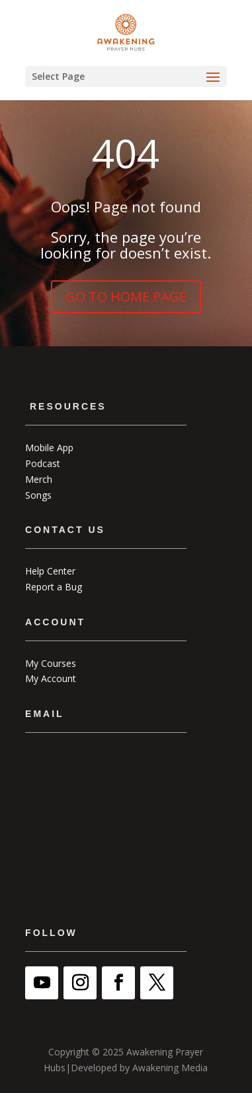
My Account (50, 678)
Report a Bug (53, 586)
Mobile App (49, 447)
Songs (38, 495)
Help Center (50, 571)
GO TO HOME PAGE (126, 296)
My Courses (50, 663)
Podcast (42, 463)
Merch (38, 479)
